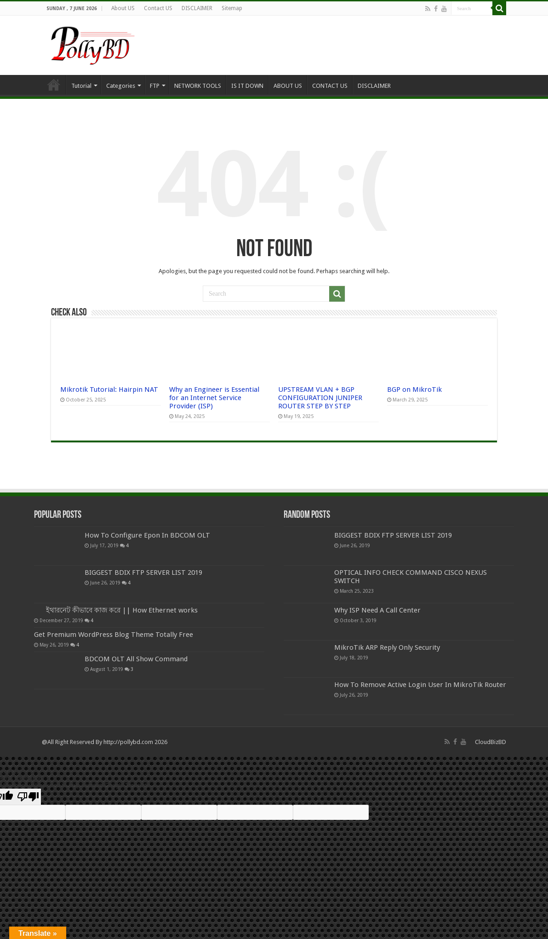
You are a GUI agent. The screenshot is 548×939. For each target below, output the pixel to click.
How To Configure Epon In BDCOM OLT (147, 535)
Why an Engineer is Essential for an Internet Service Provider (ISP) (214, 397)
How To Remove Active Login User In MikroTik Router (420, 685)
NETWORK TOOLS (197, 85)
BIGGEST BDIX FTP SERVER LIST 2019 (143, 572)
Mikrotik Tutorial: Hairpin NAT (109, 389)
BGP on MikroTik (414, 389)
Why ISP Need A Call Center (377, 610)
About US (123, 8)
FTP (155, 85)
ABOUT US (288, 85)
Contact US (158, 8)
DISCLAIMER (197, 8)
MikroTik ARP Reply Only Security (387, 647)
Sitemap (232, 8)
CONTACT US (330, 85)
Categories (120, 85)
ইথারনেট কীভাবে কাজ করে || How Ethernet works (122, 610)
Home (54, 84)
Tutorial (81, 85)
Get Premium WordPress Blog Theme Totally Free (113, 634)
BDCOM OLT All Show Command (136, 659)
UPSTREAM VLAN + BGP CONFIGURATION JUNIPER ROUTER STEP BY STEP (320, 397)
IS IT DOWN (247, 85)
